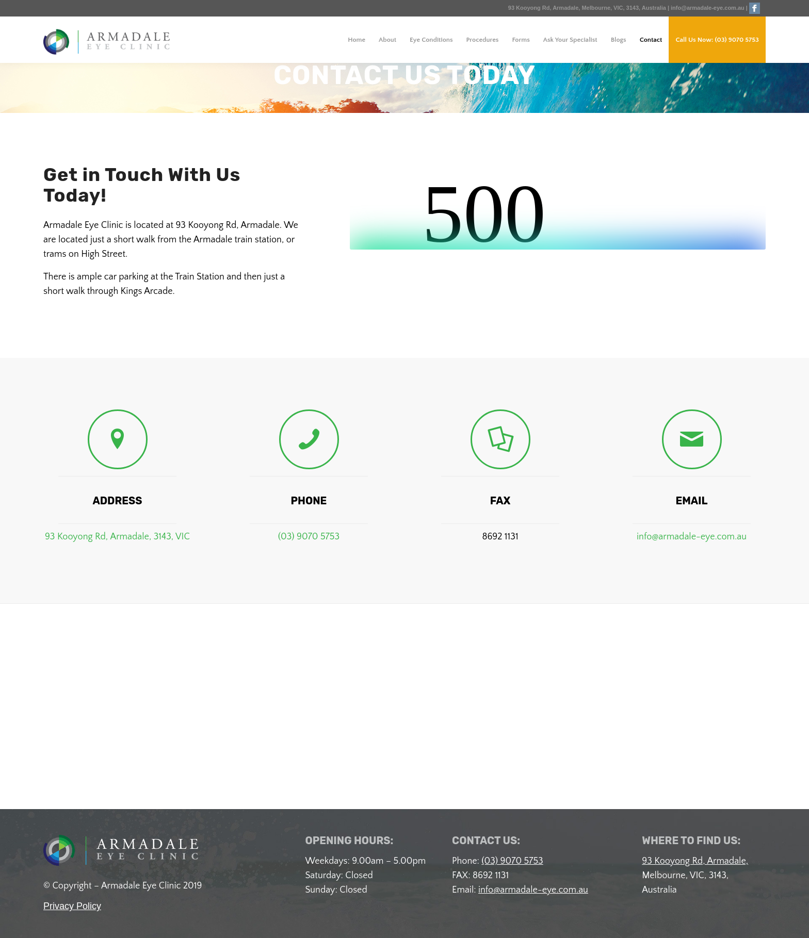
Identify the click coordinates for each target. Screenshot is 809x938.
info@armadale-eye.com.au (708, 8)
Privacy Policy (72, 906)
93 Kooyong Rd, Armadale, (695, 861)
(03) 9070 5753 (308, 537)
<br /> (558, 211)
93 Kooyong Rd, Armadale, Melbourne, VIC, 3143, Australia (588, 8)
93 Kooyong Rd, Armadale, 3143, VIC (117, 537)
